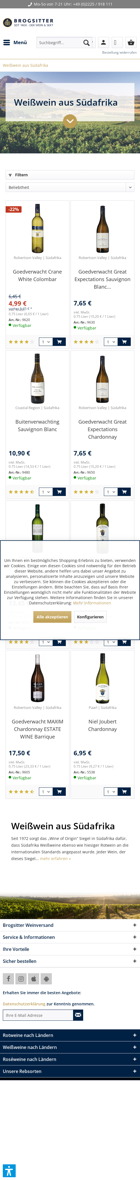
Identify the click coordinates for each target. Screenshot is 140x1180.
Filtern (18, 174)
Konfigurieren (90, 616)
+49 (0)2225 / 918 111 (93, 4)
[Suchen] (86, 42)
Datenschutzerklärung (24, 1003)
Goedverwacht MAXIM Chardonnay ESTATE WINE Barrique (37, 729)
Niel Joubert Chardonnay (102, 725)
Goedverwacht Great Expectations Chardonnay (102, 429)
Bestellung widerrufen (119, 52)
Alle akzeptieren (52, 616)
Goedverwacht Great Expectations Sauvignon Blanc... (102, 279)
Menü (15, 42)
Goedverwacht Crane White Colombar (37, 275)
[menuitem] (15, 42)
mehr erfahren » (55, 858)
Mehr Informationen (92, 602)
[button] (9, 1170)
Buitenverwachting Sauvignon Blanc (37, 425)
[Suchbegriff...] (64, 42)
